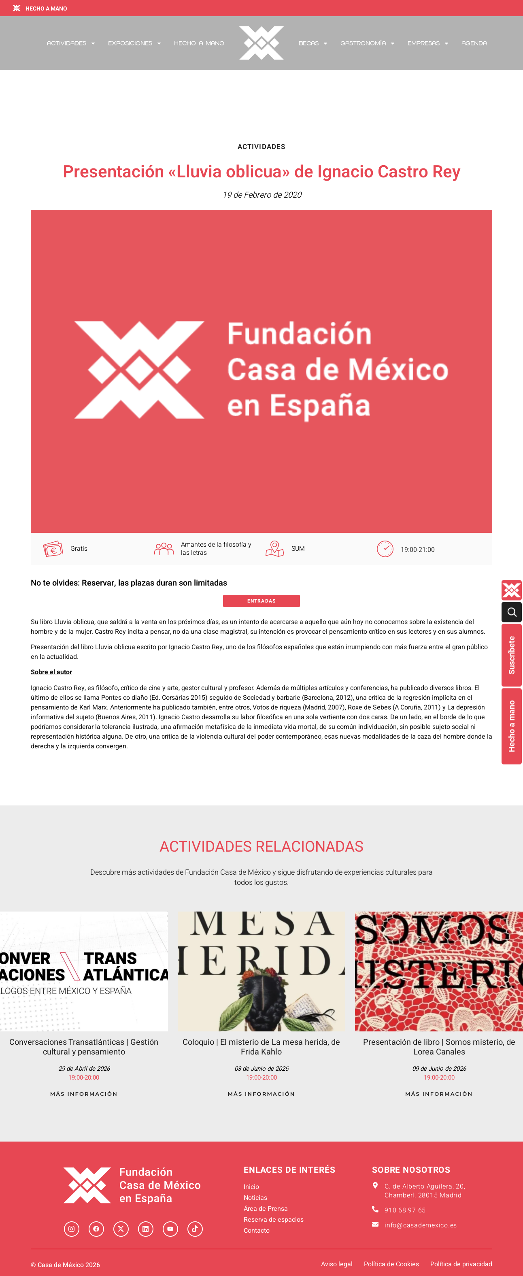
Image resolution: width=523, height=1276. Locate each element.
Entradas (261, 601)
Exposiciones (135, 43)
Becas (313, 43)
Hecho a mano (512, 726)
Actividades (71, 43)
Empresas (428, 43)
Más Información (84, 1094)
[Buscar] (512, 612)
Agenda (474, 43)
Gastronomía (367, 43)
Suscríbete (512, 655)
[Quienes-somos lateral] (512, 590)
